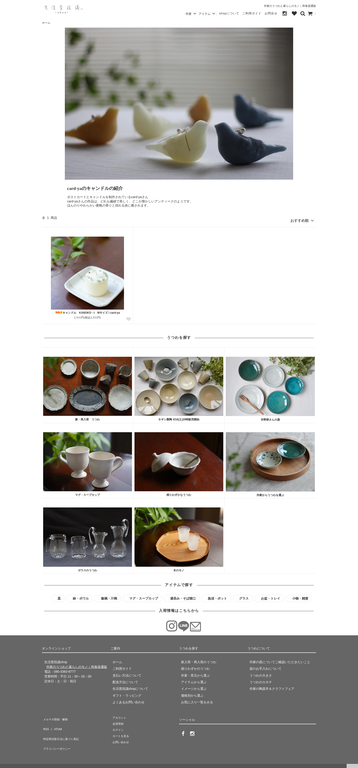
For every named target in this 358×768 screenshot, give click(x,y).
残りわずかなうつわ (178, 493)
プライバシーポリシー (58, 736)
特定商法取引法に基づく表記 (63, 730)
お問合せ (271, 13)
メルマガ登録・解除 (56, 716)
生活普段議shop (12, 762)
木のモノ (178, 568)
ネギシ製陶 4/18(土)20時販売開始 (178, 417)
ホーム (46, 22)
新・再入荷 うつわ (87, 417)
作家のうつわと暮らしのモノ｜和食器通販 (290, 6)
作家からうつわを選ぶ (270, 493)
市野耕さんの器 (270, 417)
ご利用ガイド (251, 13)
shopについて (229, 13)
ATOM (55, 723)
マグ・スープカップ (87, 493)
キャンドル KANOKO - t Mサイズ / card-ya (87, 311)
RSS (45, 723)
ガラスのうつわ (87, 568)
